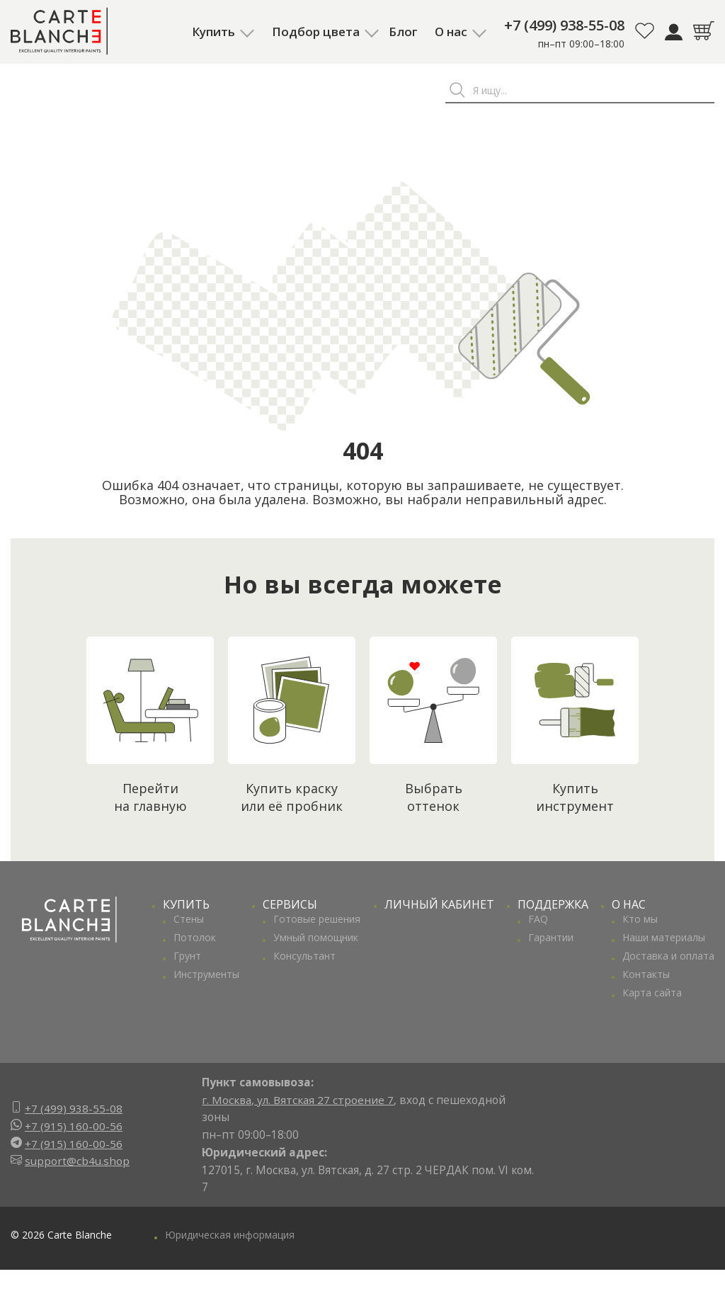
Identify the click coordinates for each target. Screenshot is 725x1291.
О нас (451, 32)
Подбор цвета (316, 32)
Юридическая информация (230, 1234)
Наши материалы (663, 937)
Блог (403, 32)
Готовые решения (316, 919)
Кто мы (640, 919)
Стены (188, 919)
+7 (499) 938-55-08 (564, 25)
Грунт (187, 955)
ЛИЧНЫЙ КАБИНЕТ (439, 904)
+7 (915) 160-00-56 (73, 1126)
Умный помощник (315, 937)
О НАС (629, 904)
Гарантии (550, 937)
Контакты (646, 974)
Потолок (194, 937)
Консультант (304, 955)
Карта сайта (652, 992)
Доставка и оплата (668, 955)
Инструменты (206, 974)
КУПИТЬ (186, 904)
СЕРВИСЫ (290, 904)
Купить (213, 32)
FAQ (538, 919)
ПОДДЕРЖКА (553, 904)
